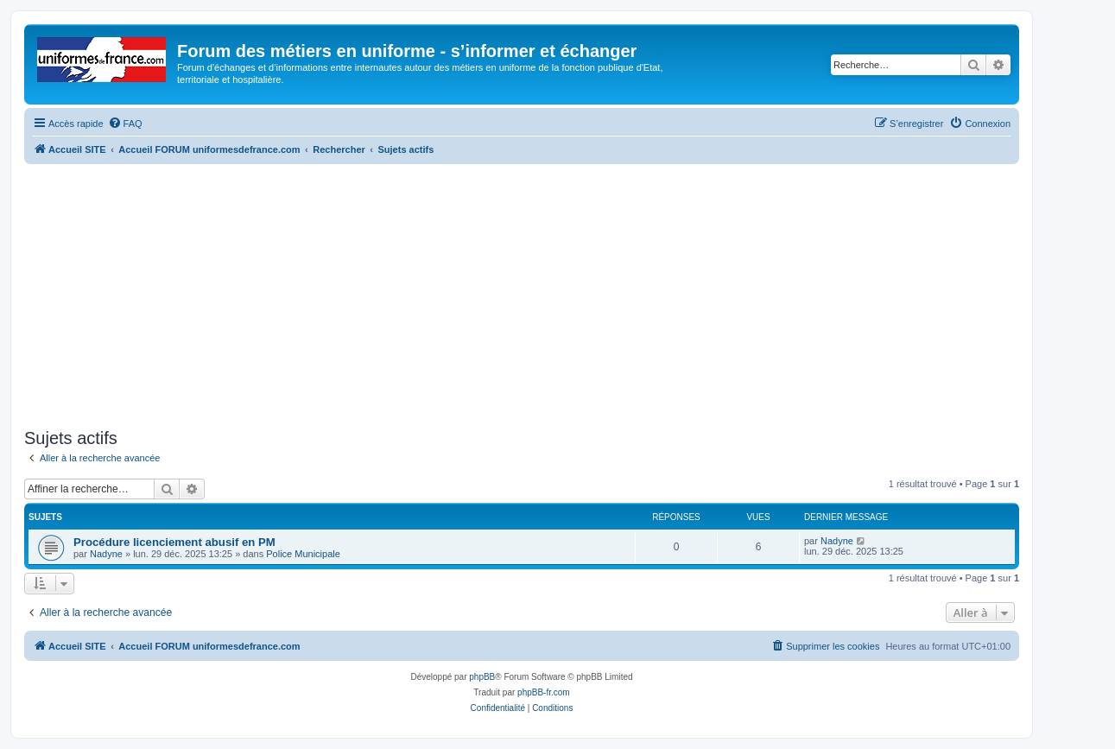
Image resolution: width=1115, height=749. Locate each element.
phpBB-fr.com (543, 692)
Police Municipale (303, 554)
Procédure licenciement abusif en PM (174, 542)
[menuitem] (125, 123)
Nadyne (106, 554)
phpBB (482, 677)
